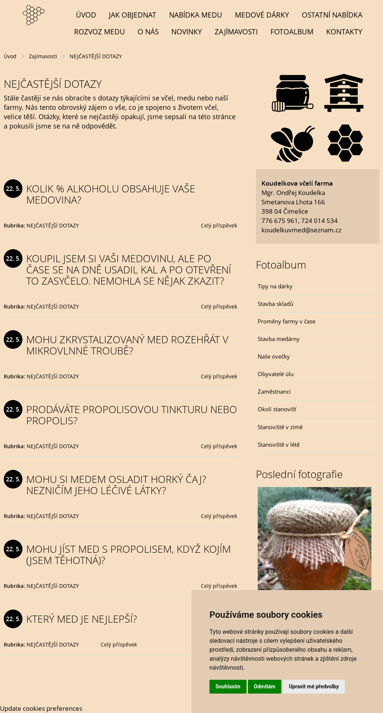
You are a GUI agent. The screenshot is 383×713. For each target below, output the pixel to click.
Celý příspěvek (219, 225)
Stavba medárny (279, 338)
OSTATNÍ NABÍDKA (332, 14)
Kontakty (344, 31)
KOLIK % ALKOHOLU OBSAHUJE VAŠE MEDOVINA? (110, 194)
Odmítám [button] (265, 686)
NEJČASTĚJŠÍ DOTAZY (53, 225)
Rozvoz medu (99, 31)
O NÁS (148, 31)
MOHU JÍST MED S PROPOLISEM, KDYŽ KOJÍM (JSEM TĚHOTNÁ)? (128, 554)
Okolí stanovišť (277, 409)
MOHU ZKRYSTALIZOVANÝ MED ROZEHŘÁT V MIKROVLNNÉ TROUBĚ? (127, 344)
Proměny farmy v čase (286, 321)
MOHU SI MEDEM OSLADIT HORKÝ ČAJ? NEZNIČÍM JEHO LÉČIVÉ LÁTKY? (116, 484)
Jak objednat (132, 14)
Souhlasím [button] (227, 686)
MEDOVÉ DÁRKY (262, 14)
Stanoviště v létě (279, 444)
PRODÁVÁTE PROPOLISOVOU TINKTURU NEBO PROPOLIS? (131, 414)
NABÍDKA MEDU (195, 14)
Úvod (86, 14)
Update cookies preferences (41, 708)
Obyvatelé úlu (276, 374)
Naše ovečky (274, 356)
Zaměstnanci (274, 391)
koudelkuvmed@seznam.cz (301, 230)
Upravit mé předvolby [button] (313, 686)
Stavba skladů (275, 303)
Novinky (186, 31)
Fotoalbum (291, 31)
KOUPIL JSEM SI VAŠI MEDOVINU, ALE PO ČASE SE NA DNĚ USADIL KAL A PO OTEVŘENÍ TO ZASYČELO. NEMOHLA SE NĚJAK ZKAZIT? (128, 269)
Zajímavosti (236, 31)
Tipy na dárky (275, 286)
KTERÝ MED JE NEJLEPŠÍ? (81, 619)
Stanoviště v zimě (280, 427)
